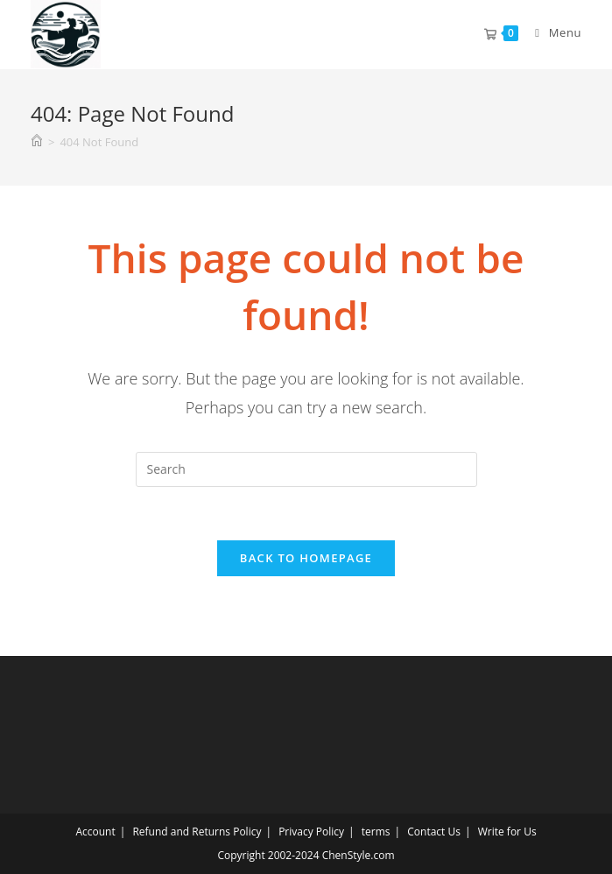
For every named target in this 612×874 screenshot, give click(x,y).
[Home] (37, 142)
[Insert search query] (306, 469)
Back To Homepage (306, 558)
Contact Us (434, 831)
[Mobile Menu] (551, 32)
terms (376, 831)
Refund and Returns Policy (196, 831)
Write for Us (507, 831)
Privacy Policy (311, 831)
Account (95, 831)
